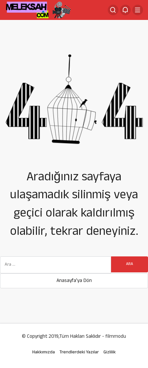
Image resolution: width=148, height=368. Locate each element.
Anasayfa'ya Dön (74, 281)
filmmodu (115, 337)
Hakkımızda (43, 352)
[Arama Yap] (113, 10)
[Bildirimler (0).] (125, 10)
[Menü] (137, 10)
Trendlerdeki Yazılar (79, 352)
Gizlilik (109, 352)
